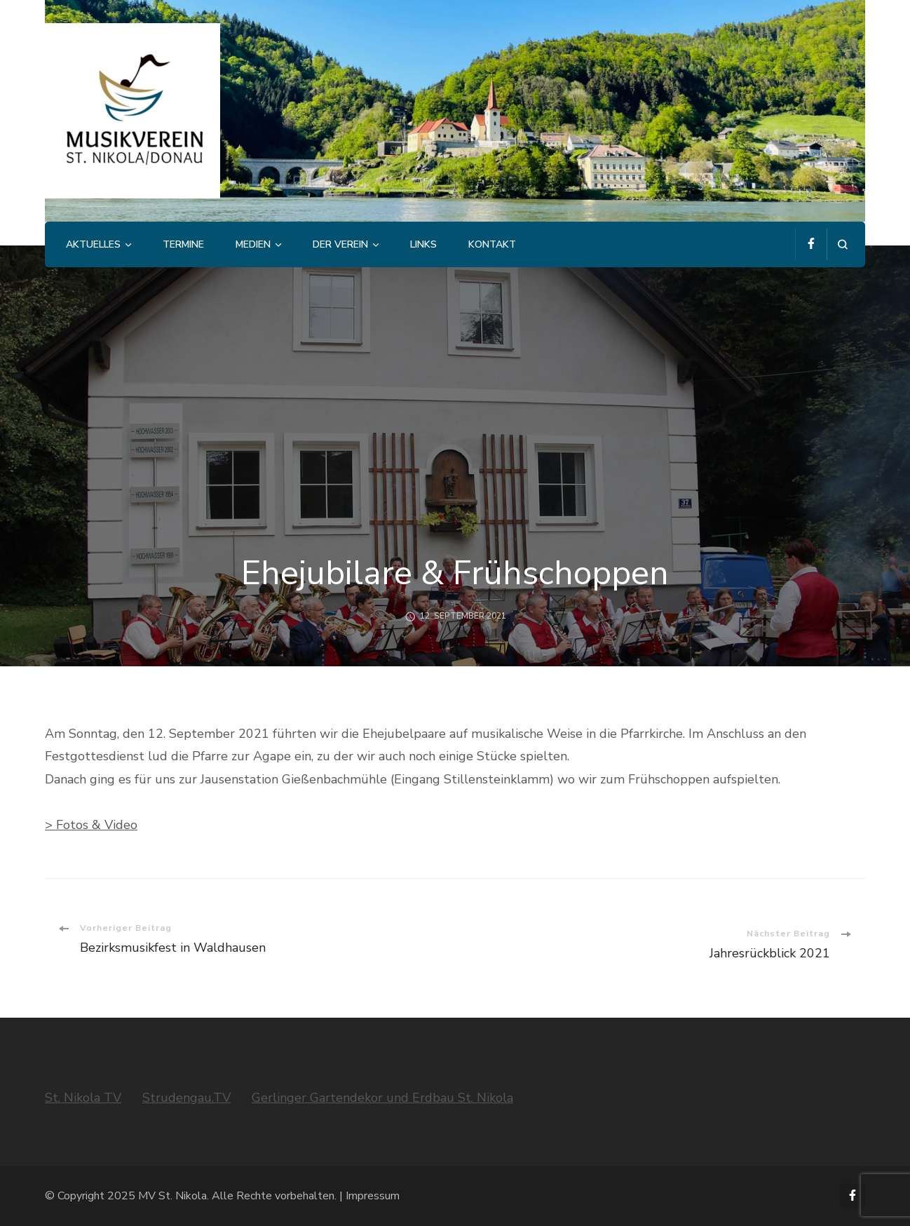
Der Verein (340, 244)
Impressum (373, 1196)
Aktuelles (93, 244)
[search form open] (842, 244)
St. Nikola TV (83, 1097)
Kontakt (492, 244)
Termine (183, 244)
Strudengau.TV (186, 1097)
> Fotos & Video (91, 824)
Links (423, 244)
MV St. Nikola (172, 1196)
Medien (253, 244)
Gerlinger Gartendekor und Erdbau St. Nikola (382, 1097)
